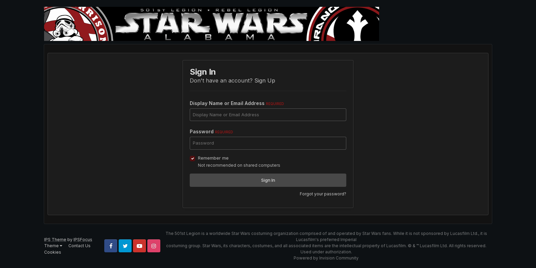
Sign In (268, 180)
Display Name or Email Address (237, 103)
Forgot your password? (323, 193)
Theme (53, 245)
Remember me (213, 158)
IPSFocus (82, 239)
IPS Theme (55, 239)
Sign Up (264, 80)
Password (211, 131)
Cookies (52, 252)
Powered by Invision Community (326, 257)
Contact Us (79, 245)
